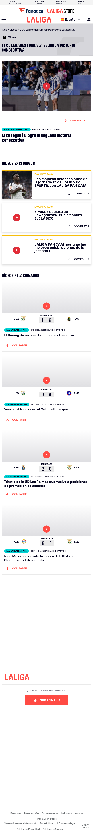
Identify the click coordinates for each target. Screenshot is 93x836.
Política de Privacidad (28, 829)
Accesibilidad (47, 823)
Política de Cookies (53, 829)
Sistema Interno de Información (20, 823)
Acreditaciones (50, 813)
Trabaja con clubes (47, 819)
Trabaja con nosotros (72, 813)
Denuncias (15, 813)
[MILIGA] (88, 19)
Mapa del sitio (31, 813)
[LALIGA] (39, 20)
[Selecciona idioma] (71, 19)
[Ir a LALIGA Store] (46, 10)
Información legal (66, 823)
